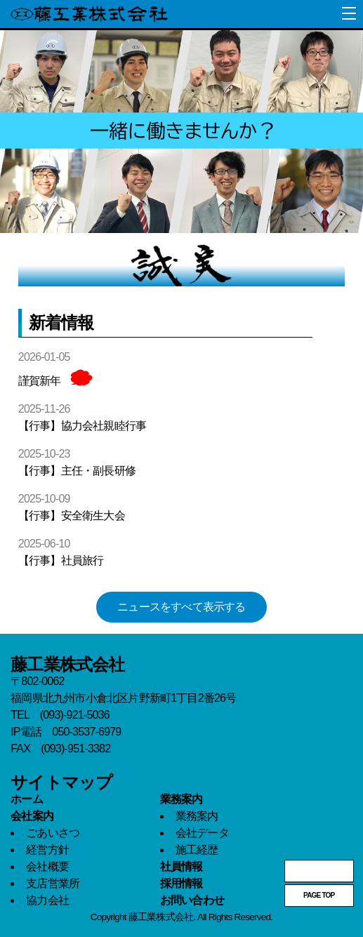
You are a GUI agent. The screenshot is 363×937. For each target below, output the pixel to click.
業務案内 (181, 799)
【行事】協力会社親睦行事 (82, 426)
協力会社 (47, 900)
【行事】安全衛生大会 (71, 515)
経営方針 (47, 850)
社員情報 (181, 866)
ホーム (27, 799)
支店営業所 (52, 883)
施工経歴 (197, 850)
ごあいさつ (52, 833)
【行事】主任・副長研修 (77, 471)
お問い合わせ (192, 900)
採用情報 (181, 883)
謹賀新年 (39, 381)
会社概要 (47, 866)
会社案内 (32, 816)
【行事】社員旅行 (61, 560)
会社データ (202, 833)
